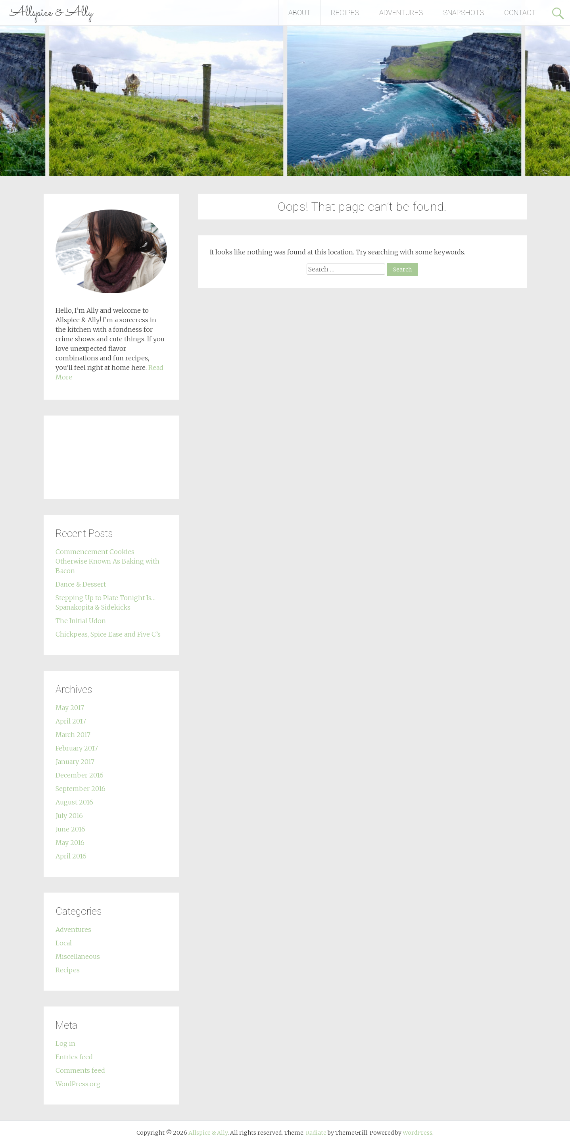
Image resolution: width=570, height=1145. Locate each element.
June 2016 (70, 829)
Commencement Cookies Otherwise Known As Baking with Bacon (107, 561)
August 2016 (74, 802)
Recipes (68, 970)
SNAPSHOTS (463, 12)
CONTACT (520, 12)
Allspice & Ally (51, 12)
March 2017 (73, 735)
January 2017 (75, 762)
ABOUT (299, 12)
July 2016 (69, 816)
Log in (65, 1043)
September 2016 (81, 789)
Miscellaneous (78, 956)
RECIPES (345, 12)
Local (64, 943)
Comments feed (80, 1070)
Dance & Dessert (81, 584)
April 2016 (71, 856)
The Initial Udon (81, 621)
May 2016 (70, 843)
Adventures (73, 929)
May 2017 (70, 708)
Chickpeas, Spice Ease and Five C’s (108, 634)
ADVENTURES (401, 12)
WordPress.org (78, 1084)
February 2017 (77, 748)
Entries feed (74, 1057)
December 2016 (80, 775)
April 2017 (71, 721)
